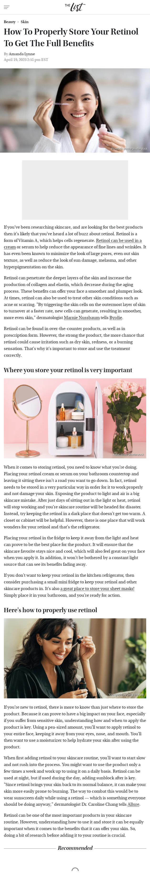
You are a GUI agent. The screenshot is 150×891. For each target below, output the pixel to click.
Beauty (10, 22)
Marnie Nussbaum (82, 317)
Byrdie (115, 317)
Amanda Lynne (22, 54)
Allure (133, 804)
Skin (25, 22)
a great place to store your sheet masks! (97, 588)
